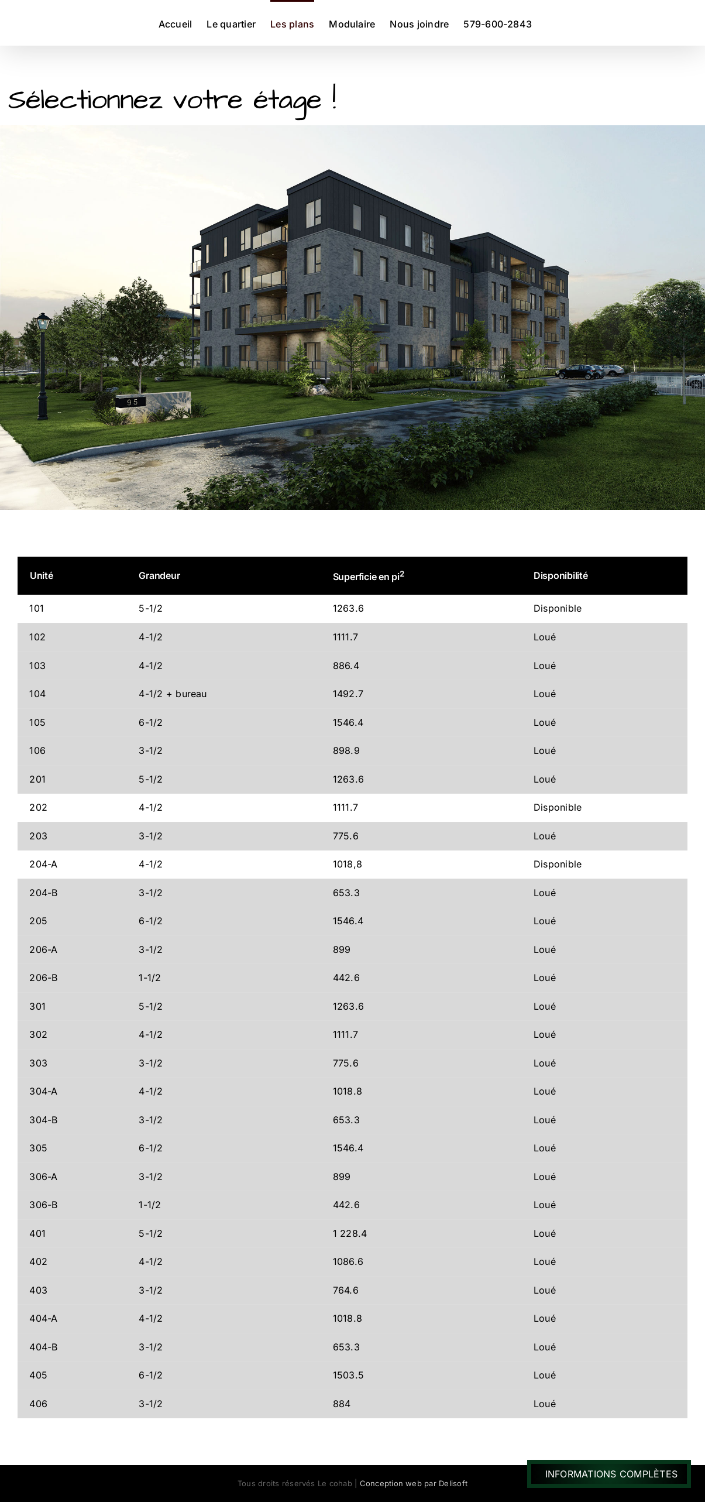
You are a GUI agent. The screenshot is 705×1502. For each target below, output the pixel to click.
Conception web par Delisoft (413, 1483)
